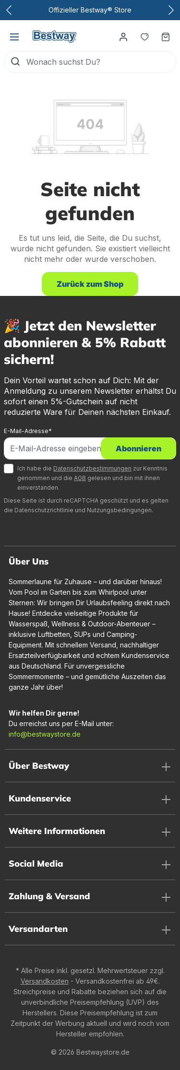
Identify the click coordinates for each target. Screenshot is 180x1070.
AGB (80, 478)
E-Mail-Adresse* (28, 431)
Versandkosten (45, 981)
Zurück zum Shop (90, 284)
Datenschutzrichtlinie (43, 510)
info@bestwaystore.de (45, 734)
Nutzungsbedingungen (119, 510)
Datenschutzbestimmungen (92, 468)
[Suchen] (15, 61)
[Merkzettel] (144, 36)
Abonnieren (138, 448)
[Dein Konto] (123, 36)
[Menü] (14, 36)
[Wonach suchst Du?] (101, 61)
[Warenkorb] (165, 36)
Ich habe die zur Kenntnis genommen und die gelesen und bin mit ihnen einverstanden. (92, 478)
